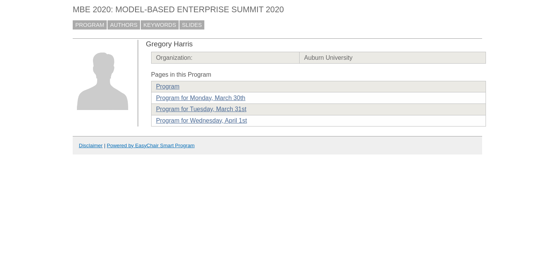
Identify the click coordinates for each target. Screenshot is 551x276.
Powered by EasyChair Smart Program (151, 145)
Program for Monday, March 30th (201, 98)
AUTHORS (124, 25)
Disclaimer (91, 145)
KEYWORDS (159, 25)
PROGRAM (89, 25)
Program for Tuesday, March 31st (201, 109)
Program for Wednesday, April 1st (201, 120)
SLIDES (192, 25)
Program (167, 86)
